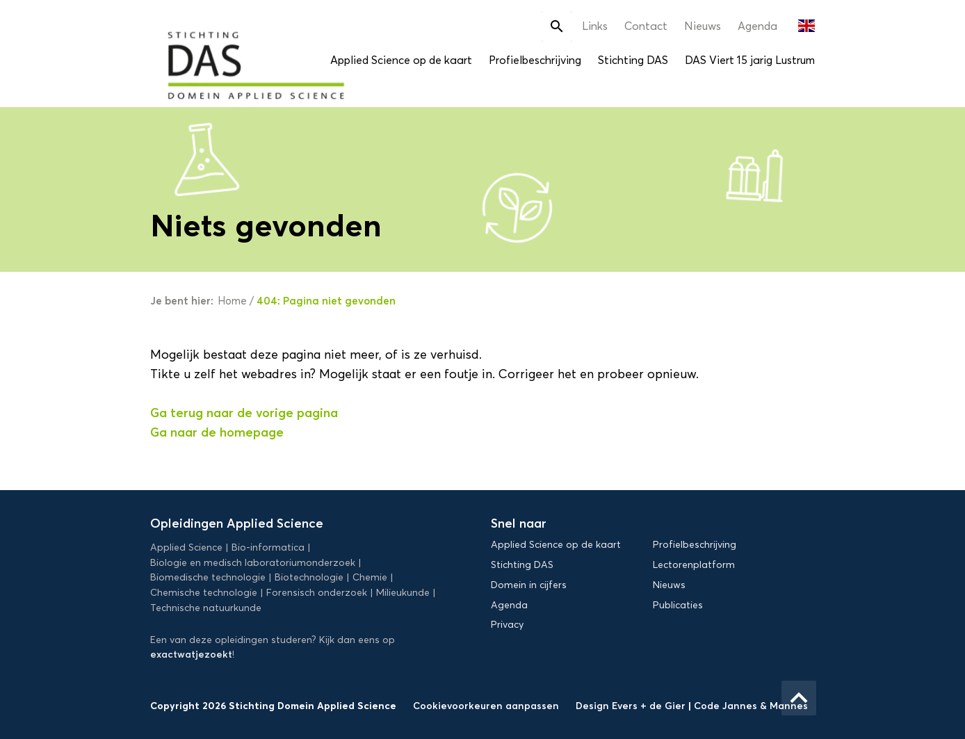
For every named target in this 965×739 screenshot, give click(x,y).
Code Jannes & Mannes (751, 705)
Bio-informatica (268, 547)
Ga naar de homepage (217, 432)
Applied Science (186, 547)
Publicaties (678, 605)
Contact (645, 26)
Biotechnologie (309, 577)
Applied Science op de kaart (401, 60)
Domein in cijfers (529, 585)
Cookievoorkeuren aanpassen (486, 705)
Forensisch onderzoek (316, 593)
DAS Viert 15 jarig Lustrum (750, 60)
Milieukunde (403, 593)
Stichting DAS (633, 60)
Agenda (757, 26)
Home (232, 301)
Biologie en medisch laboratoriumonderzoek (252, 563)
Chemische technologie (203, 593)
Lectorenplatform (694, 565)
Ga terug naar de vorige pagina (244, 413)
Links (595, 26)
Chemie (369, 577)
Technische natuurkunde (205, 608)
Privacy (507, 625)
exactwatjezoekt (191, 654)
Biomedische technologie (208, 577)
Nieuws (702, 26)
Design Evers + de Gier (632, 705)
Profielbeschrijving (535, 60)
